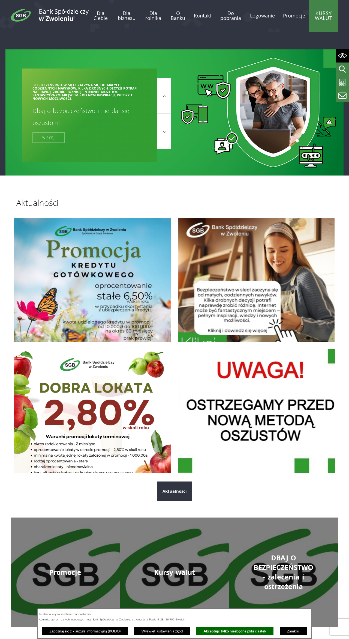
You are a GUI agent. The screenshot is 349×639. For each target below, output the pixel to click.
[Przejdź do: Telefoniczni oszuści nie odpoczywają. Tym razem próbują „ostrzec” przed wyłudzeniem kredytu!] (256, 393)
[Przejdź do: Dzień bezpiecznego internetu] (256, 262)
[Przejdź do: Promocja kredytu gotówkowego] (92, 262)
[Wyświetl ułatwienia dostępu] (342, 56)
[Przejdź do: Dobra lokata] (92, 393)
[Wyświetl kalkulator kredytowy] (342, 82)
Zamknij (293, 631)
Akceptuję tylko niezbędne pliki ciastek (235, 631)
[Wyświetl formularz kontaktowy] (342, 95)
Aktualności (175, 473)
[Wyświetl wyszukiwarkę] (342, 69)
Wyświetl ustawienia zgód (162, 631)
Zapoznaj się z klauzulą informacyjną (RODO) (85, 631)
